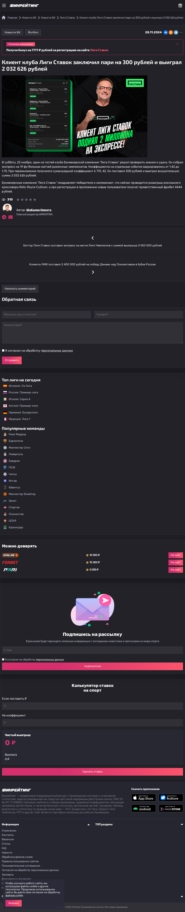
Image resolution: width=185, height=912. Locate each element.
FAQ (4, 848)
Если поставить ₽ (14, 698)
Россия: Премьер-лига (18, 392)
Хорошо (13, 903)
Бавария (11, 461)
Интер (10, 481)
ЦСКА (9, 520)
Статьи (6, 843)
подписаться (92, 666)
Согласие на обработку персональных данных (30, 870)
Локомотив (13, 514)
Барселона (13, 441)
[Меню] (4, 5)
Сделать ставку (92, 771)
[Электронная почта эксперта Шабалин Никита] (10, 217)
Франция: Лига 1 (14, 419)
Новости (7, 852)
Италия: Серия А (15, 399)
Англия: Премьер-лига (18, 405)
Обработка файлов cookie (17, 857)
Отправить (12, 360)
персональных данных (57, 350)
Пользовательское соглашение (21, 865)
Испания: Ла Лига (17, 386)
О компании (9, 830)
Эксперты (8, 874)
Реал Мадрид (14, 434)
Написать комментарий (20, 288)
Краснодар (13, 527)
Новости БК (12, 32)
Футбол (33, 32)
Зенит (10, 501)
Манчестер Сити (16, 447)
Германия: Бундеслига (18, 412)
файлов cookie (14, 895)
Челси (10, 474)
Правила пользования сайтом (20, 861)
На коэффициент (14, 715)
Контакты (8, 835)
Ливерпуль (13, 454)
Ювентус (11, 487)
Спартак (11, 507)
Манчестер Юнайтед (19, 494)
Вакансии (8, 839)
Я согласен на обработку (39, 350)
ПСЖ (9, 467)
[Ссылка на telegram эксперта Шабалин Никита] (4, 217)
